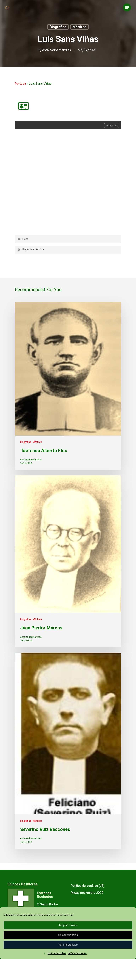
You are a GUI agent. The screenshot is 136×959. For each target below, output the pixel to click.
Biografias (58, 27)
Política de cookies (57, 953)
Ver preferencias (68, 944)
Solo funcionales (68, 934)
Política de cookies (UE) (87, 885)
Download (111, 125)
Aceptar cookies (68, 925)
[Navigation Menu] (127, 7)
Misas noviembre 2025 (87, 892)
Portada (20, 83)
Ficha (22, 239)
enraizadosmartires (56, 50)
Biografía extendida (30, 249)
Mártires (79, 27)
